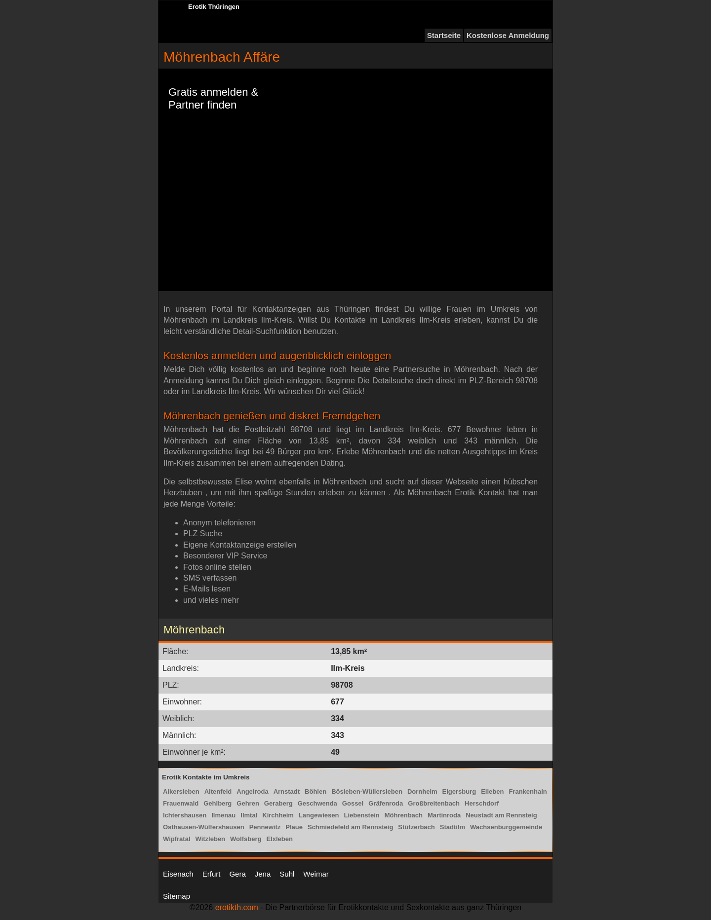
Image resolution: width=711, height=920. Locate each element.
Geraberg (278, 803)
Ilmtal (248, 815)
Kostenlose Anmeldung (508, 35)
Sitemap (176, 896)
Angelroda (252, 791)
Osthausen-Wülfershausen (203, 827)
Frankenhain (528, 791)
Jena (263, 874)
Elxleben (279, 839)
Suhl (286, 874)
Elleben (492, 791)
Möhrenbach (404, 815)
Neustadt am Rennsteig (501, 815)
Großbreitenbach (434, 803)
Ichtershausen (184, 815)
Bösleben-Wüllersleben (366, 791)
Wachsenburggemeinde (506, 827)
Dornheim (422, 791)
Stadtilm (452, 827)
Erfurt (211, 874)
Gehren (248, 803)
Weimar (315, 874)
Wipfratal (177, 839)
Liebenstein (361, 815)
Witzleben (211, 839)
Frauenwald (180, 803)
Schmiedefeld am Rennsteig (350, 827)
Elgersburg (459, 791)
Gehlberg (217, 803)
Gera (237, 874)
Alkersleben (181, 791)
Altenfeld (218, 791)
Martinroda (444, 815)
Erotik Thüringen (213, 6)
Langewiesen (319, 815)
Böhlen (315, 791)
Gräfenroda (385, 803)
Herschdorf (482, 803)
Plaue (294, 827)
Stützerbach (416, 827)
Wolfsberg (245, 839)
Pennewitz (265, 827)
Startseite (444, 35)
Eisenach (178, 874)
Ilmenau (223, 815)
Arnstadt (287, 791)
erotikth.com (236, 907)
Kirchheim (278, 815)
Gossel (352, 803)
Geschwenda (317, 803)
